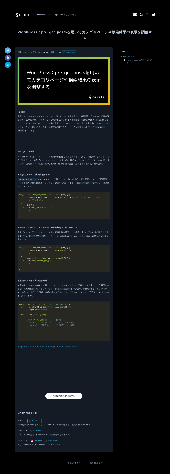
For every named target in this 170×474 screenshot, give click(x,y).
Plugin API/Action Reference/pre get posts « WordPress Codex (48, 347)
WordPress (70, 52)
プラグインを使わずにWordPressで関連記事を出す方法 (44, 435)
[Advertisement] (64, 370)
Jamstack (38, 441)
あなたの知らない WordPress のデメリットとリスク (42, 444)
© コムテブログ (74, 463)
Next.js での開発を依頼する (64, 396)
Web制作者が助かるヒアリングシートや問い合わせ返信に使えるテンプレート (54, 425)
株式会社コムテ (96, 463)
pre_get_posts (129, 56)
